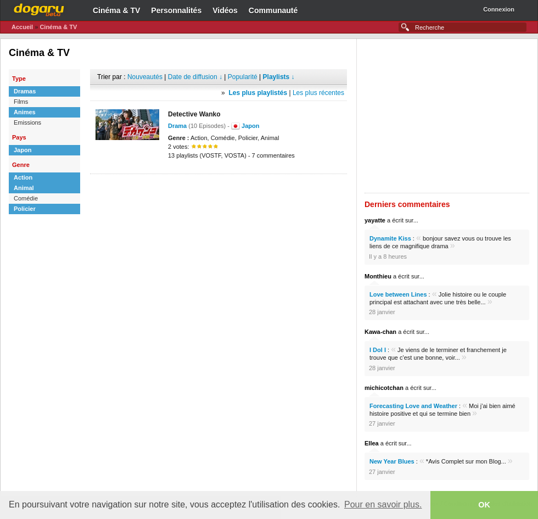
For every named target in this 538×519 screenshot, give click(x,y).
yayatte (375, 220)
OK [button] (484, 504)
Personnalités (176, 10)
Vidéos (225, 10)
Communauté (273, 10)
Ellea (372, 443)
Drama (177, 125)
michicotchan (384, 387)
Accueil (22, 27)
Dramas (25, 91)
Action (23, 177)
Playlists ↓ (279, 77)
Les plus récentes (318, 93)
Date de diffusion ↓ (195, 77)
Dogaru (39, 8)
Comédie (26, 198)
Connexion (498, 9)
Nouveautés (144, 77)
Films (21, 101)
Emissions (27, 122)
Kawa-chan (380, 331)
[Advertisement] (218, 190)
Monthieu (378, 276)
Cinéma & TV (116, 10)
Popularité (242, 77)
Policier (25, 208)
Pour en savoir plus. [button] (383, 504)
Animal (24, 188)
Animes (25, 112)
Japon (22, 150)
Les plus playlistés (257, 93)
